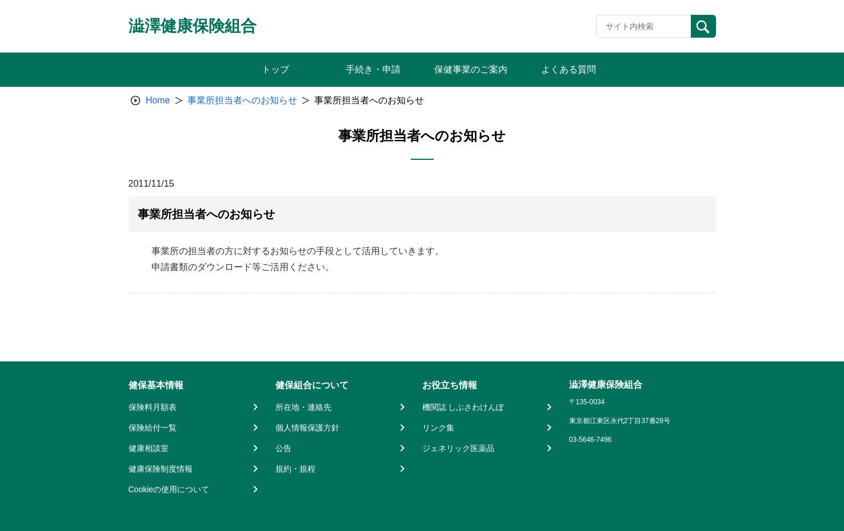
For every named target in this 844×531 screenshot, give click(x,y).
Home (158, 100)
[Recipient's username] (643, 26)
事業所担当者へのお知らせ (242, 100)
